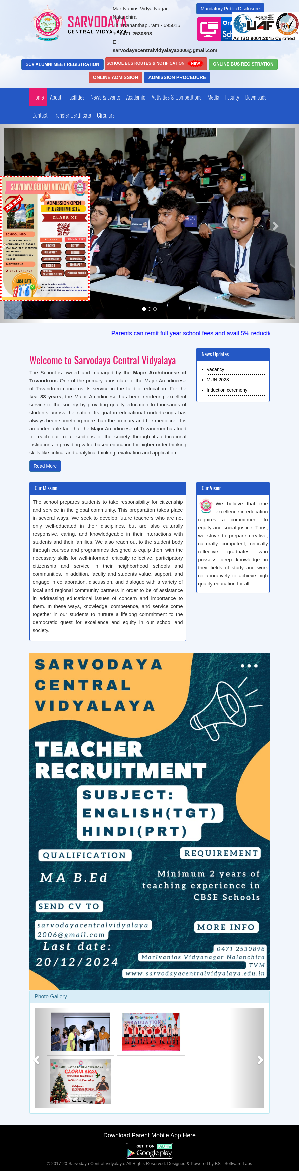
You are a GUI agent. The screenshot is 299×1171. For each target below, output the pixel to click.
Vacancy (215, 369)
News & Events (105, 97)
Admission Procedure (177, 77)
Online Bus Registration (243, 64)
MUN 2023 (218, 379)
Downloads (256, 97)
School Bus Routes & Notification (156, 64)
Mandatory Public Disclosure (230, 8)
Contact (40, 115)
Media (213, 97)
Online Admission (115, 77)
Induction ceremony (227, 390)
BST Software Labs (233, 1163)
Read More (45, 466)
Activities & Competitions (176, 97)
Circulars (106, 115)
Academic (135, 97)
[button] (276, 223)
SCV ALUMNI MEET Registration (62, 64)
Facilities (76, 97)
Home (38, 97)
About (55, 97)
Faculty (232, 97)
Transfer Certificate (72, 115)
